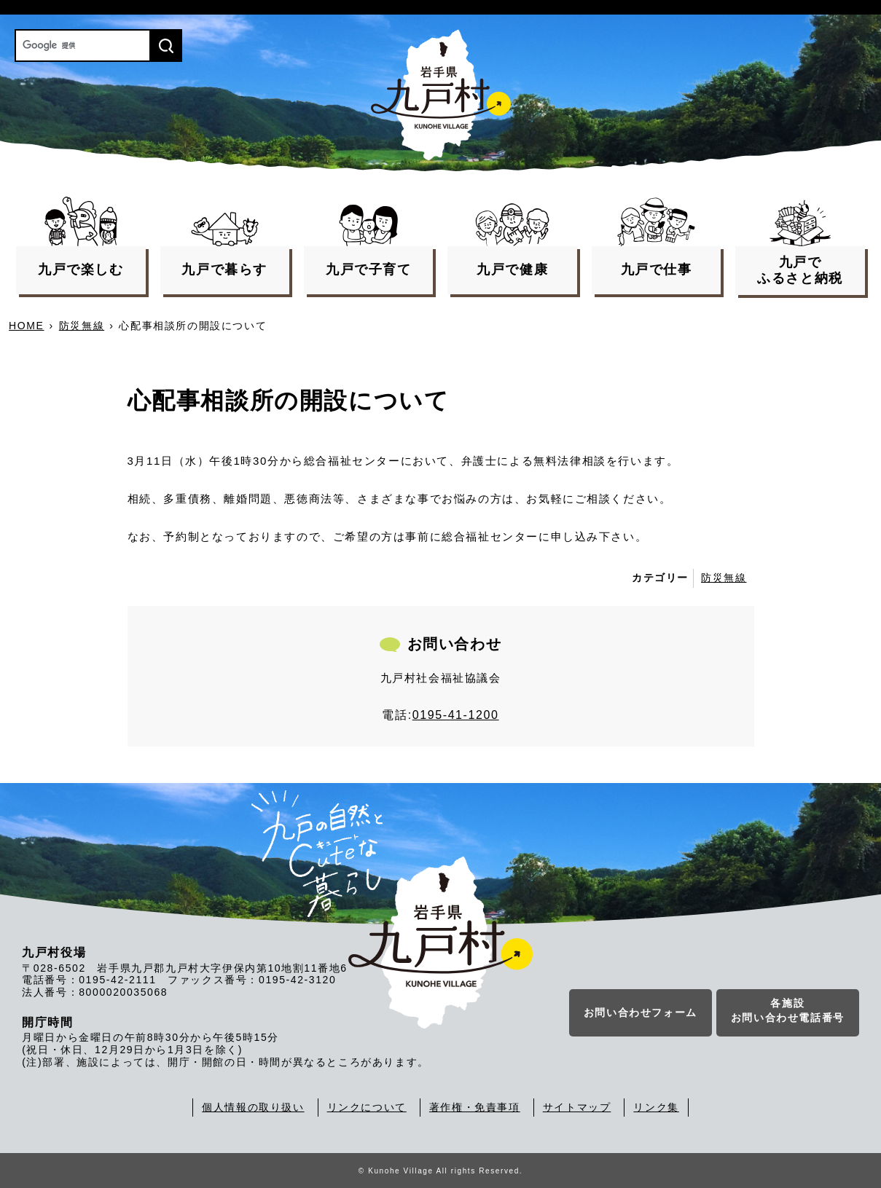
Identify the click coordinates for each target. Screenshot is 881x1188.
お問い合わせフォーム (640, 1012)
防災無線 (81, 325)
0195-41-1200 (455, 715)
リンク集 (655, 1107)
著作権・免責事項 (474, 1107)
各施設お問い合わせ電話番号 (788, 1010)
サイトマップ (577, 1107)
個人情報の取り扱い (253, 1107)
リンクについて (367, 1107)
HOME (26, 325)
